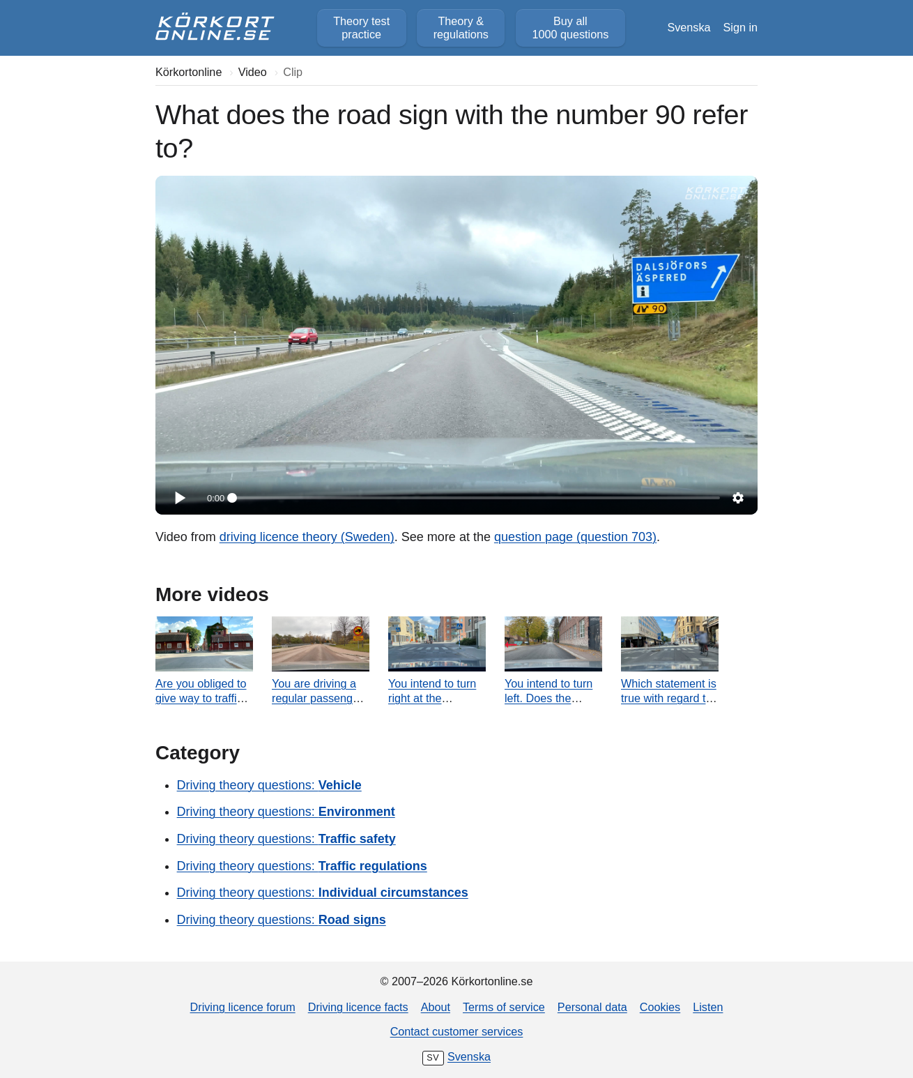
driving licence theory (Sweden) (307, 537)
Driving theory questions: (269, 785)
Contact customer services (456, 1031)
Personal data (592, 1007)
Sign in (740, 27)
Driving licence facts (358, 1007)
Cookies (660, 1007)
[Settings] (738, 498)
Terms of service (504, 1007)
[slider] (476, 498)
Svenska (688, 27)
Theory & (461, 27)
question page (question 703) (575, 537)
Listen (708, 1007)
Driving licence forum (243, 1007)
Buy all (570, 27)
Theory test (361, 27)
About (435, 1007)
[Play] (179, 498)
